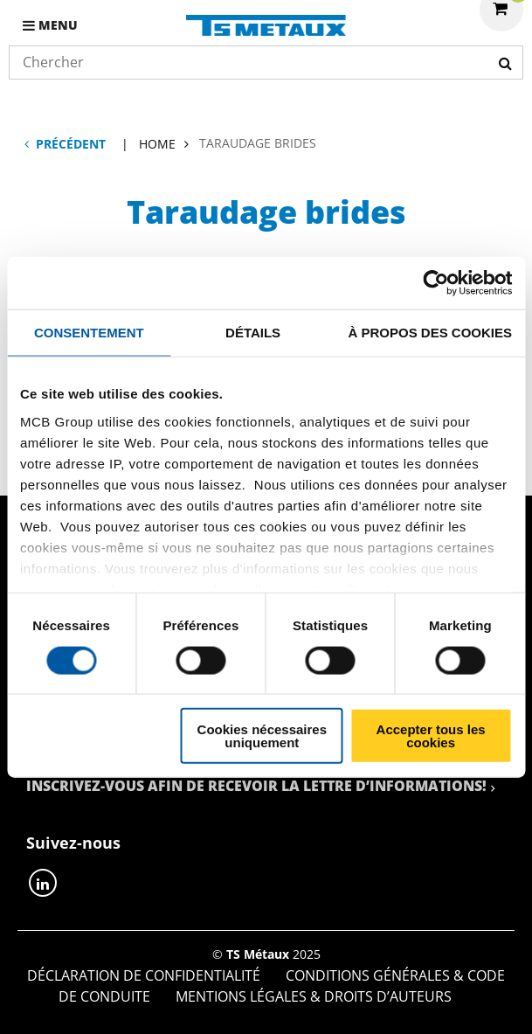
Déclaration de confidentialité (143, 975)
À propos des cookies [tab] (430, 331)
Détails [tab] (252, 331)
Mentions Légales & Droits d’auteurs (314, 996)
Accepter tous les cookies (431, 736)
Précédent (71, 143)
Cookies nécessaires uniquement (262, 736)
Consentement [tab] (89, 331)
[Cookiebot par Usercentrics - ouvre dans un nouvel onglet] (435, 282)
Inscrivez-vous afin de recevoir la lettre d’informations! (256, 785)
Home (157, 143)
